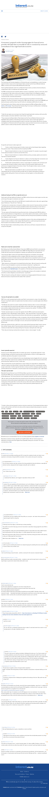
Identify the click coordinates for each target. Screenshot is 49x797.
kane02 (3, 683)
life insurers (8, 106)
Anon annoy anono (5, 557)
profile (3, 741)
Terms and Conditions (20, 774)
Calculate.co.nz (20, 787)
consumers (18, 413)
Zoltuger (6, 476)
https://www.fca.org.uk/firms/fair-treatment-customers (12, 690)
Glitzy (3, 453)
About (21, 771)
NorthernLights (5, 583)
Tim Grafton (26, 418)
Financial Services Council (29, 411)
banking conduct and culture (8, 413)
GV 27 (5, 469)
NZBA (10, 411)
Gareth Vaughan (10, 51)
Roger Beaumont (5, 418)
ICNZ (21, 411)
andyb (3, 551)
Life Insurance (13, 415)
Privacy (27, 774)
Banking (33, 413)
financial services (25, 413)
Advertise (32, 774)
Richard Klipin (33, 418)
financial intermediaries (27, 415)
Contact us (26, 771)
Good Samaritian (7, 522)
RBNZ (6, 411)
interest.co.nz (6, 787)
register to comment (39, 436)
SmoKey (5, 727)
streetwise (6, 482)
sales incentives (5, 415)
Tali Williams (19, 418)
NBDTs (19, 415)
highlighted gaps (14, 268)
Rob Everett (13, 418)
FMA (2, 411)
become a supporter (24, 432)
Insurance (39, 413)
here (32, 429)
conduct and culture (40, 411)
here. (11, 442)
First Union (16, 411)
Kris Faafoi (36, 415)
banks (2, 106)
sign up (42, 11)
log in (46, 11)
